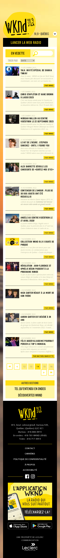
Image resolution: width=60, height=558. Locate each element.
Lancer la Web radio (26, 42)
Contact (30, 448)
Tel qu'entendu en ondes (30, 388)
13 (31, 366)
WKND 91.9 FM (19, 26)
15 (44, 366)
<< (9, 366)
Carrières (30, 453)
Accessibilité (30, 470)
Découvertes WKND (30, 395)
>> (51, 372)
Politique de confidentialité (30, 459)
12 (24, 366)
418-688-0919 (35, 432)
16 (51, 366)
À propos (30, 464)
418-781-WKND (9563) (35, 435)
